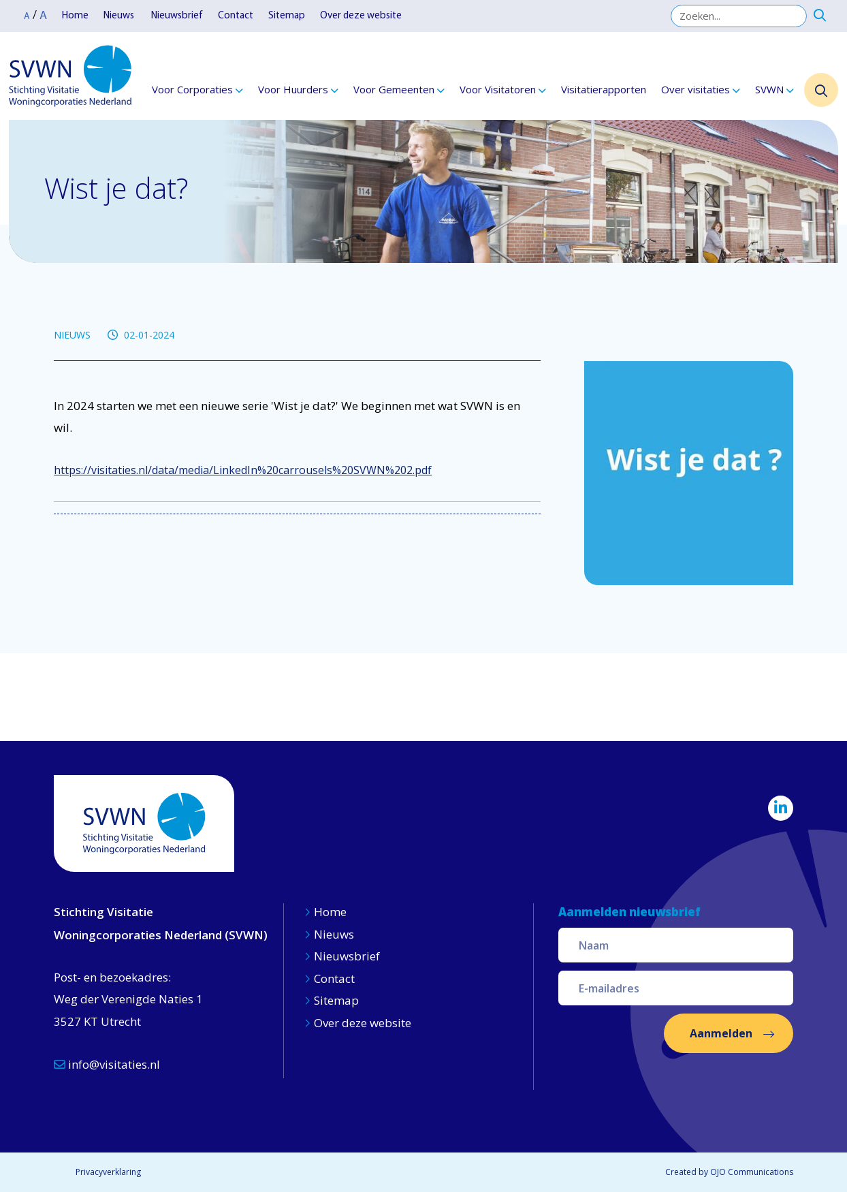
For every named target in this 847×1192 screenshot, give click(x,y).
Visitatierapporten (603, 89)
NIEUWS (72, 334)
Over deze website (361, 16)
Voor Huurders (293, 89)
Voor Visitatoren (498, 89)
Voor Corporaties (192, 89)
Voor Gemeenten (393, 89)
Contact (235, 16)
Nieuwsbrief (177, 16)
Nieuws (119, 16)
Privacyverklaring (108, 1172)
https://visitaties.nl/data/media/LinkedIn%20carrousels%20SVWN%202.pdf (243, 469)
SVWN (769, 89)
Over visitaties (695, 89)
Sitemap (286, 16)
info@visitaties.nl (107, 1064)
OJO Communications (751, 1172)
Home (75, 16)
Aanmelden (721, 1033)
